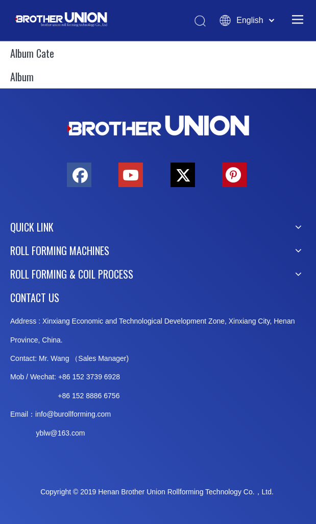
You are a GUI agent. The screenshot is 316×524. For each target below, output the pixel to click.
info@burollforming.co (70, 414)
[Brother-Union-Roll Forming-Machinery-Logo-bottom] (158, 126)
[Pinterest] (234, 175)
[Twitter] (183, 175)
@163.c (63, 433)
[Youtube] (130, 175)
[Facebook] (79, 175)
